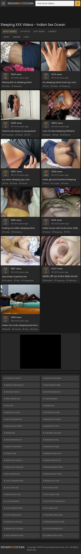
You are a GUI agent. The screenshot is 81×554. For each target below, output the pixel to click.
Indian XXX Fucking (13, 528)
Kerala (23, 183)
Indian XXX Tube (12, 412)
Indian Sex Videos (13, 460)
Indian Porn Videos (14, 385)
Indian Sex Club (51, 480)
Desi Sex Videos (12, 392)
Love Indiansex (12, 501)
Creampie (8, 135)
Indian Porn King (12, 446)
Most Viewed (9, 31)
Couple (54, 183)
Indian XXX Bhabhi (52, 378)
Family (34, 329)
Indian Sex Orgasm (13, 467)
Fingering (59, 280)
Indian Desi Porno (13, 426)
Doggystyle (27, 280)
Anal (46, 183)
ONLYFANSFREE (50, 398)
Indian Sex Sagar (52, 419)
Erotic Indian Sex (13, 419)
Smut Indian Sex (12, 398)
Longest (52, 31)
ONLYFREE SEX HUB (52, 433)
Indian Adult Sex (12, 494)
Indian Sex (9, 433)
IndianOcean (20, 3)
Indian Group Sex (52, 460)
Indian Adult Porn (52, 474)
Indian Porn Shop (52, 453)
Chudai (16, 329)
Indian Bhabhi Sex (13, 439)
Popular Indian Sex (53, 528)
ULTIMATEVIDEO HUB (52, 535)
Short (6, 37)
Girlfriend (65, 135)
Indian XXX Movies (13, 522)
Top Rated (25, 31)
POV (27, 135)
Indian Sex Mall (51, 439)
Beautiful (48, 280)
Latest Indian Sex (12, 515)
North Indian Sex (52, 392)
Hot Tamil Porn (51, 494)
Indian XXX (48, 405)
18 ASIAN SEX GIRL (51, 412)
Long (26, 37)
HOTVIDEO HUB (50, 487)
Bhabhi (6, 329)
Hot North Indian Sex (54, 501)
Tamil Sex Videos (12, 378)
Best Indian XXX (12, 474)
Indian (6, 86)
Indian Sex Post (51, 426)
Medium (16, 37)
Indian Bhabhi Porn (53, 467)
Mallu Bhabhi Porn (13, 535)
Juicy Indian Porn (13, 508)
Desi (46, 86)
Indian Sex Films (51, 446)
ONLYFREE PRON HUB (52, 515)
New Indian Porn (51, 385)
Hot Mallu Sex (50, 508)
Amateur (7, 280)
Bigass (47, 135)
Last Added (39, 31)
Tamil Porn (10, 453)
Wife (67, 232)
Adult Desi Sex (11, 487)
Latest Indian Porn (13, 480)
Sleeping (16, 86)
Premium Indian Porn (53, 522)
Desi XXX (8, 405)
